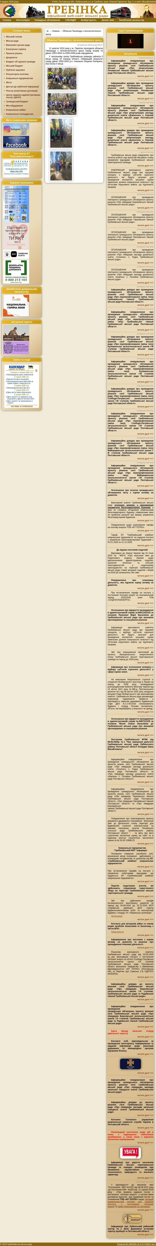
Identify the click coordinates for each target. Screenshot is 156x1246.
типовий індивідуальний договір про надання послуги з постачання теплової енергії (130, 1203)
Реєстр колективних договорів (22, 91)
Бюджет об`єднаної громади (20, 61)
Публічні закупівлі (15, 70)
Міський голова (14, 37)
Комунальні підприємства (19, 78)
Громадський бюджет (17, 101)
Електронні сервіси (16, 49)
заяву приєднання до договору (134, 1206)
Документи (11, 57)
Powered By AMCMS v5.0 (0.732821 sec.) (136, 1244)
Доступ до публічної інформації (22, 86)
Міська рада (12, 41)
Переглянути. (117, 932)
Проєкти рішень (14, 53)
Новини (55, 31)
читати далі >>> (145, 76)
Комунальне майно (16, 110)
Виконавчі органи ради (18, 45)
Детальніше (116, 916)
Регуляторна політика (17, 74)
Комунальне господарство (19, 114)
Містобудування (14, 106)
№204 (111, 957)
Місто (9, 82)
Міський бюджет (14, 66)
